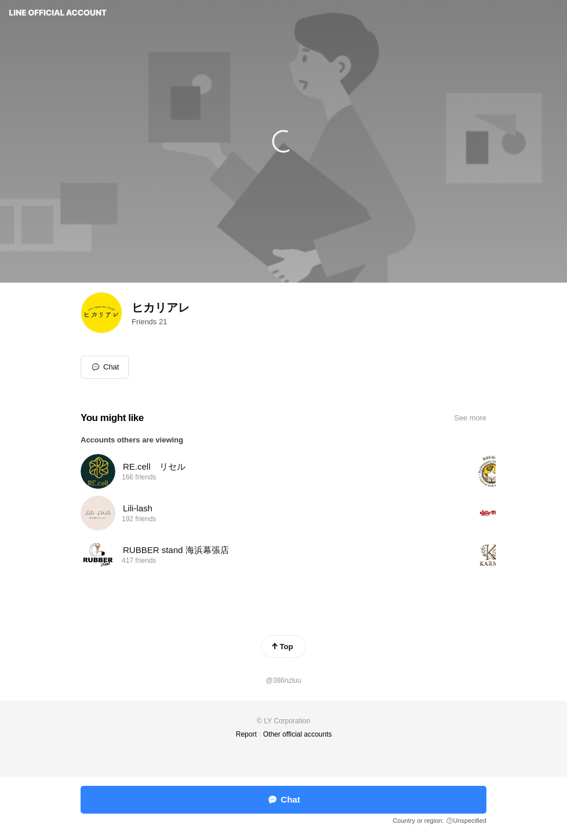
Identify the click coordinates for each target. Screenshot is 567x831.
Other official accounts (297, 734)
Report (246, 734)
